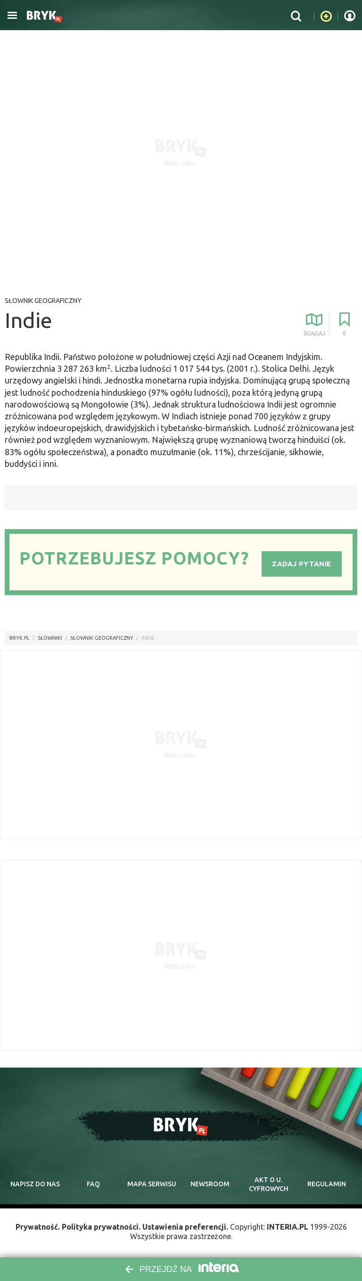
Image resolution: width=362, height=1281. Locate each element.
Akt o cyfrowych (268, 1184)
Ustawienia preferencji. (185, 1227)
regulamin (326, 1184)
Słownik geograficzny (43, 300)
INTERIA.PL (287, 1227)
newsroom (210, 1184)
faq (93, 1184)
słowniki (50, 638)
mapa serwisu (151, 1184)
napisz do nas (35, 1184)
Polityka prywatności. (101, 1227)
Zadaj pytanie (301, 564)
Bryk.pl (19, 638)
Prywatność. (38, 1227)
